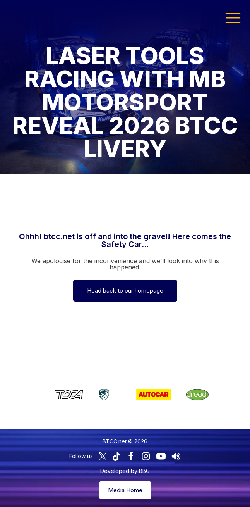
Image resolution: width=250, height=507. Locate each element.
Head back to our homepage (125, 290)
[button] (233, 17)
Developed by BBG (125, 470)
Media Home (125, 490)
